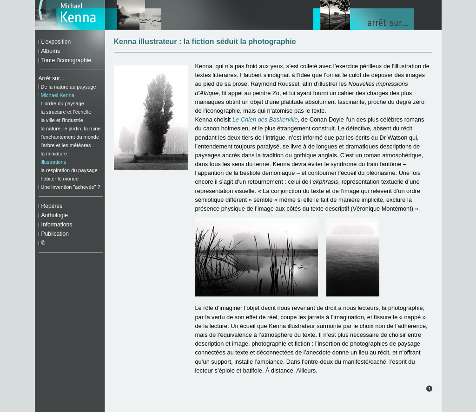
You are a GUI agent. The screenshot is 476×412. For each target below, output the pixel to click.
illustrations (53, 162)
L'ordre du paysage (62, 103)
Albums (50, 51)
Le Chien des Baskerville (265, 119)
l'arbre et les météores (66, 145)
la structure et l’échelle (66, 112)
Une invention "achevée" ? (70, 187)
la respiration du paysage (69, 170)
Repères (52, 206)
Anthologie (54, 215)
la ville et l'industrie (62, 120)
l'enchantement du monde (70, 137)
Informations (57, 224)
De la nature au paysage (68, 87)
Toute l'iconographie (66, 60)
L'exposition (56, 42)
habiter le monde (60, 178)
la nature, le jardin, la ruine (71, 128)
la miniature (54, 153)
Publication (55, 234)
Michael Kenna (57, 95)
